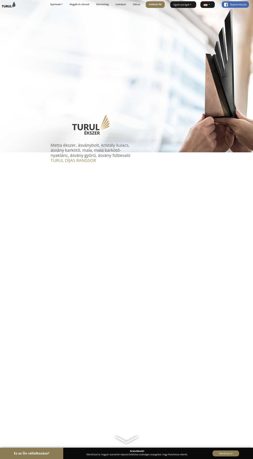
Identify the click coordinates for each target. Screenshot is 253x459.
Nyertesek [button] (55, 4)
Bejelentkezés (235, 4)
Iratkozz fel (155, 4)
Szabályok (121, 4)
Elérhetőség (102, 4)
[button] (207, 4)
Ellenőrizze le (226, 453)
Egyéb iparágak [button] (181, 4)
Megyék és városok (79, 4)
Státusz (136, 4)
